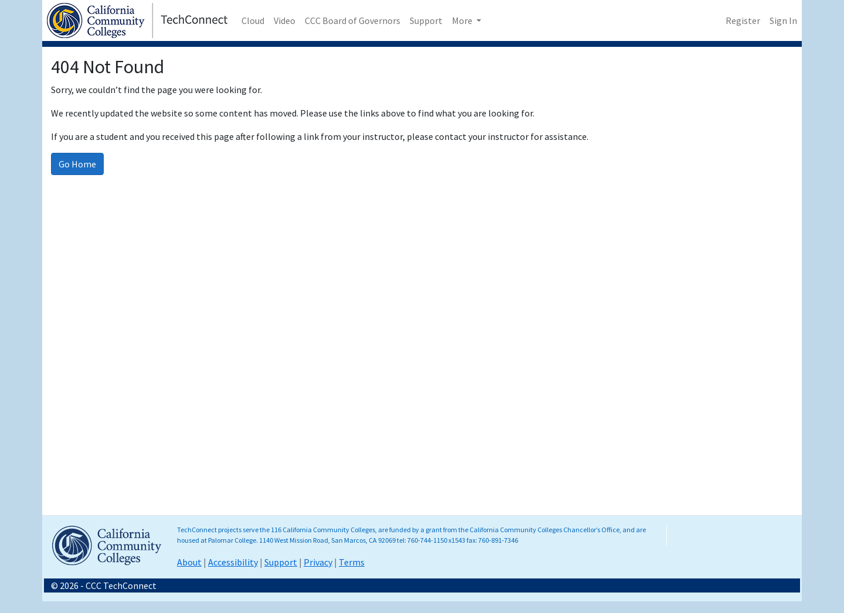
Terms (352, 562)
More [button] (463, 20)
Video (284, 20)
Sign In (783, 20)
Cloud (252, 20)
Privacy (318, 562)
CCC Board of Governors (352, 20)
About (189, 562)
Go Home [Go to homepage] (77, 164)
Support (426, 20)
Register (743, 20)
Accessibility (233, 562)
